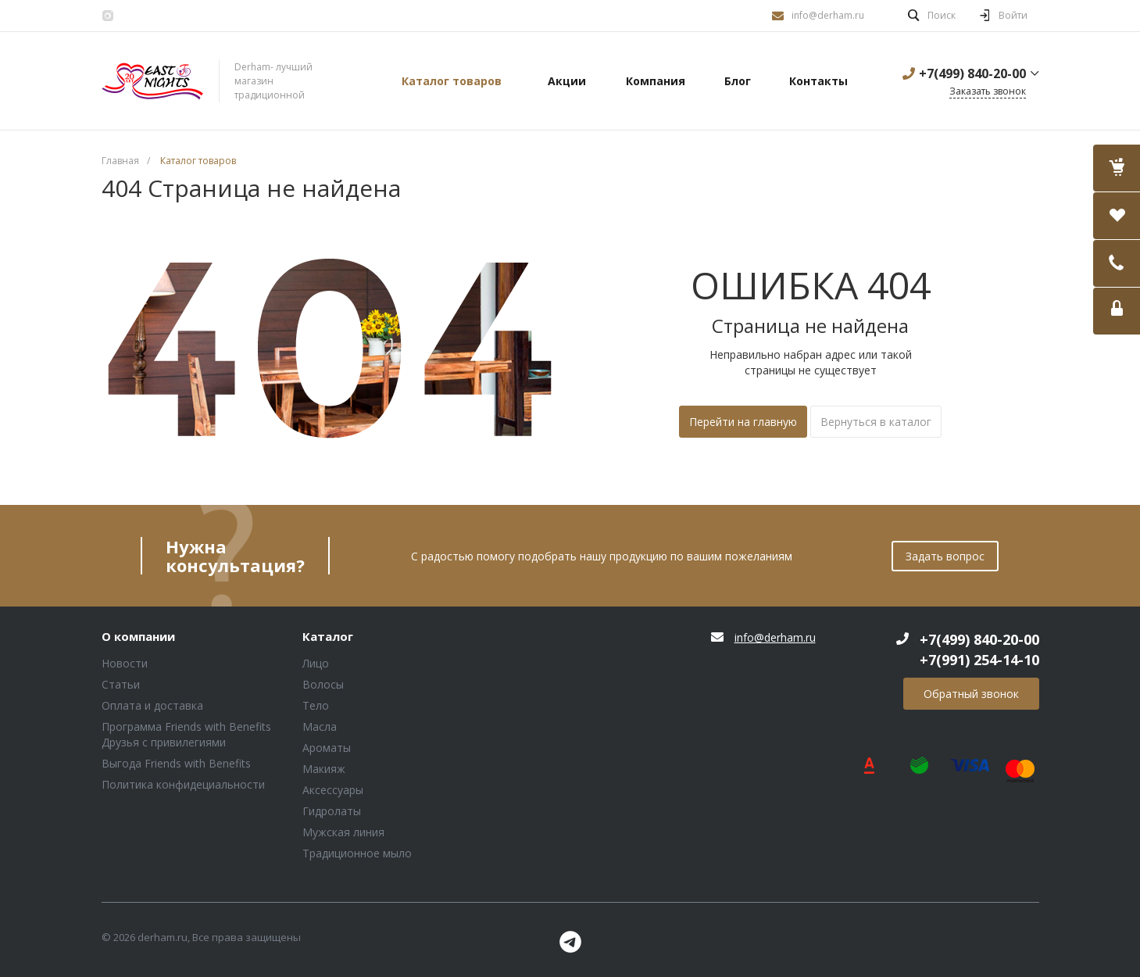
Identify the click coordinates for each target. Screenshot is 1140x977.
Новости (125, 663)
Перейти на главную (743, 421)
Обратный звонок (971, 693)
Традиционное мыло (357, 853)
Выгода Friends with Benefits (176, 763)
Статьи (121, 684)
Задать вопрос (945, 556)
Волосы (323, 684)
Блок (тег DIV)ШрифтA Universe (152, 81)
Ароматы (326, 747)
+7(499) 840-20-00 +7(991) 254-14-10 (979, 649)
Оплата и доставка (152, 705)
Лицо (315, 663)
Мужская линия (343, 832)
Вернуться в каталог (875, 421)
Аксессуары (332, 789)
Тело (315, 705)
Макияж (323, 768)
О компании (138, 637)
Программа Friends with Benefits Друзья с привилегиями (186, 734)
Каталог (327, 637)
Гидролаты (331, 810)
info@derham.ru (828, 15)
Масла (319, 726)
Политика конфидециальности (183, 784)
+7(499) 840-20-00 (972, 73)
